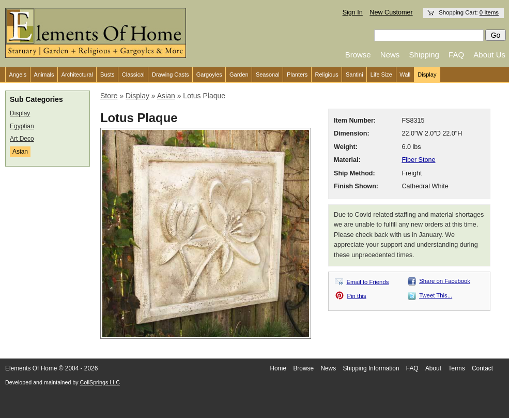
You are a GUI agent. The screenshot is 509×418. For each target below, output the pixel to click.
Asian (20, 151)
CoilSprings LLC (100, 382)
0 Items (489, 12)
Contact (482, 368)
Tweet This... (435, 295)
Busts (107, 74)
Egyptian (22, 126)
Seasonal (268, 74)
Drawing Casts (170, 74)
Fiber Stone (418, 159)
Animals (44, 74)
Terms (456, 368)
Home (278, 368)
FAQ (456, 54)
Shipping (424, 54)
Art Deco (22, 138)
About (433, 368)
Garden (239, 74)
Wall (404, 74)
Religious (326, 74)
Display (427, 74)
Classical (133, 74)
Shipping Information (371, 368)
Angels (18, 74)
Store (108, 96)
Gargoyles (209, 74)
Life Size (381, 74)
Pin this (356, 296)
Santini (354, 74)
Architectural (77, 74)
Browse (358, 54)
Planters (297, 74)
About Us (489, 54)
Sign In (353, 12)
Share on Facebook (444, 281)
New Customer (390, 12)
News (390, 54)
